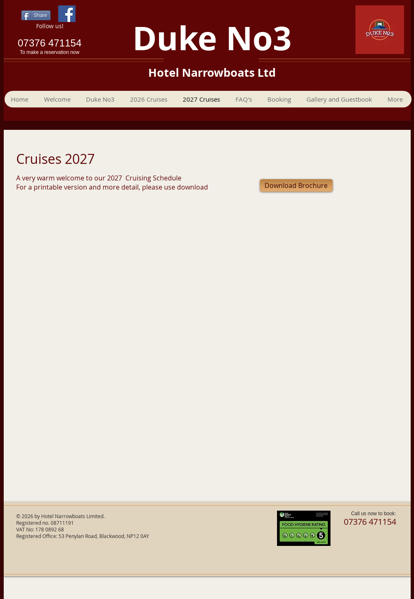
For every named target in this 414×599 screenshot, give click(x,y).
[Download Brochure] (296, 185)
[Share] (36, 15)
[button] (280, 99)
